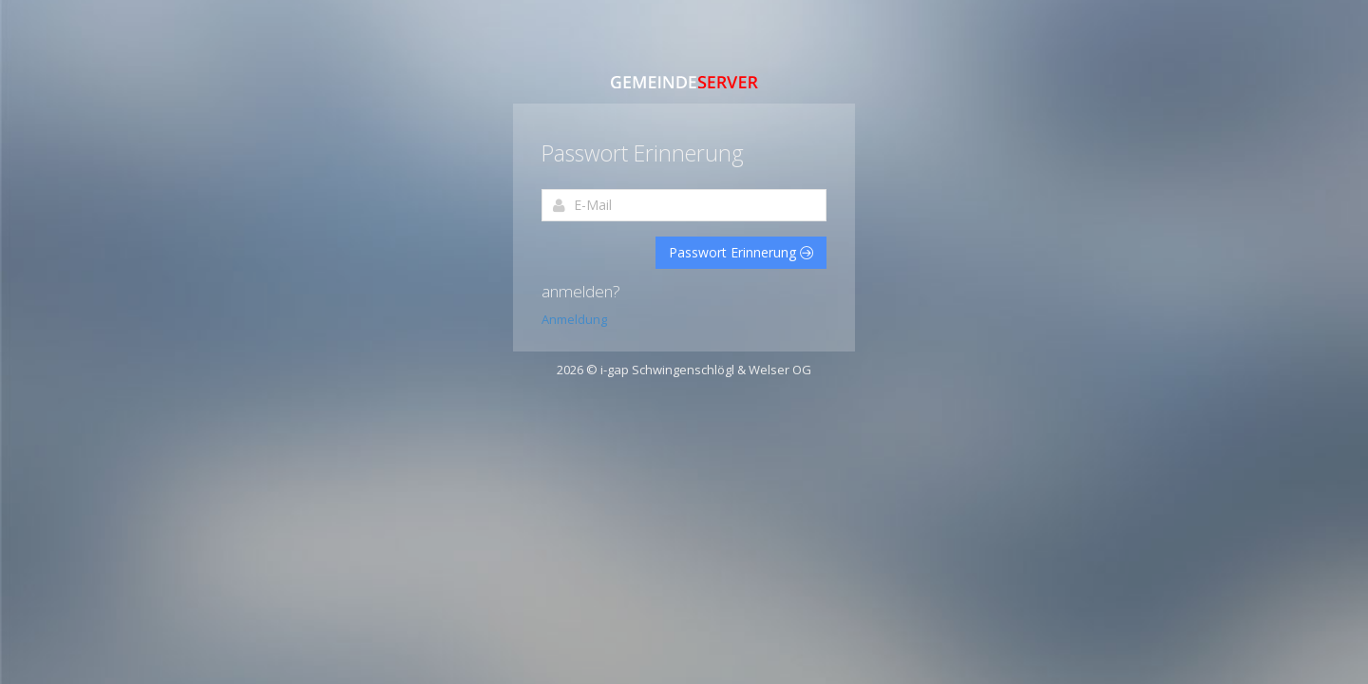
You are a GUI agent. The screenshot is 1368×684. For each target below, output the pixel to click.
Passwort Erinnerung (741, 252)
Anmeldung (574, 319)
